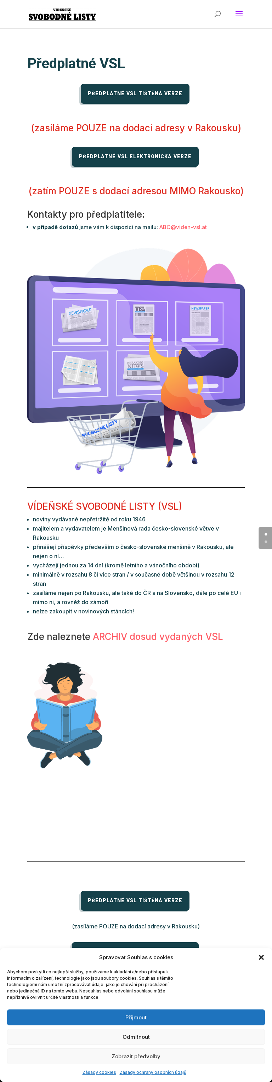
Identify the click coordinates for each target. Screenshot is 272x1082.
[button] (261, 957)
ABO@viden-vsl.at (183, 227)
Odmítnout (136, 1037)
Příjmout (136, 1017)
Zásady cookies (99, 1072)
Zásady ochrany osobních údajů (153, 1072)
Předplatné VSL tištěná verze (135, 93)
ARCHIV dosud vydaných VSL (158, 636)
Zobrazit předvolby (136, 1056)
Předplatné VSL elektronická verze (135, 156)
